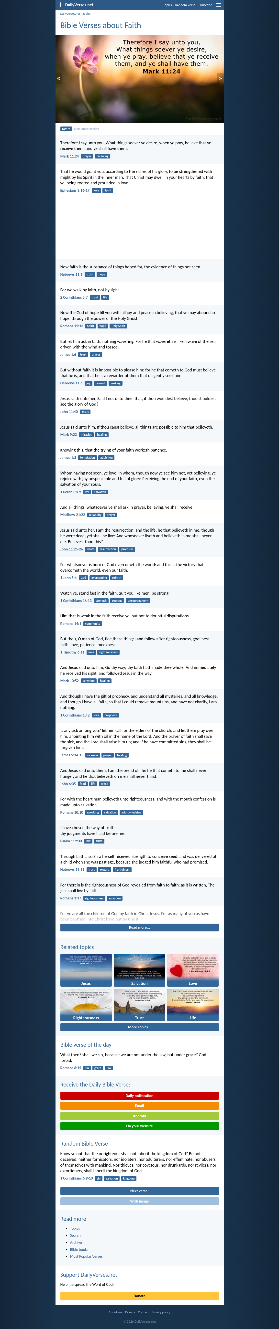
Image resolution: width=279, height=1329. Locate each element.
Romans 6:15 (70, 1067)
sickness (92, 755)
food (83, 784)
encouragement (138, 600)
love (96, 190)
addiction (106, 457)
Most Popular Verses (86, 1256)
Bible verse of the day (86, 1044)
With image (139, 1201)
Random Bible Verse (84, 1143)
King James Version (86, 129)
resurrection (108, 549)
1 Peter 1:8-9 (70, 492)
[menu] (219, 6)
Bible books (79, 1249)
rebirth (116, 578)
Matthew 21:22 (72, 514)
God (83, 578)
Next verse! (139, 1191)
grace (97, 1068)
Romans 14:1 (70, 623)
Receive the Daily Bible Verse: (95, 1084)
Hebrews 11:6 (71, 383)
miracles (86, 434)
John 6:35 (68, 783)
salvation (100, 492)
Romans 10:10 (71, 812)
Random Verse (185, 5)
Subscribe (205, 5)
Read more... (139, 927)
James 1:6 (68, 354)
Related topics (77, 946)
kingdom (129, 1178)
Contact (143, 1312)
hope (102, 274)
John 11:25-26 (71, 549)
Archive (76, 1242)
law (88, 841)
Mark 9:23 (68, 434)
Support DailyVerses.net (88, 1274)
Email (139, 1105)
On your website (139, 1126)
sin (87, 1068)
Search (75, 1235)
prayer (87, 156)
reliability (95, 515)
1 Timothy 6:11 (72, 652)
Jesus (85, 412)
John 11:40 (69, 411)
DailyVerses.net (70, 13)
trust (95, 297)
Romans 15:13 (71, 326)
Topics (167, 5)
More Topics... (139, 1027)
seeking (116, 383)
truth (90, 274)
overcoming (99, 578)
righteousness (108, 652)
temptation (87, 457)
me (71, 1284)
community (92, 623)
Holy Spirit (118, 326)
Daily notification (139, 1095)
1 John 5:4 (68, 577)
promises (127, 549)
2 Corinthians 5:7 (74, 297)
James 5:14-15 (71, 755)
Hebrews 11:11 (72, 869)
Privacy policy (161, 1312)
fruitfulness (122, 869)
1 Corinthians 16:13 (76, 600)
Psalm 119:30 (71, 841)
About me (115, 1312)
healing (102, 434)
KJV (66, 129)
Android (139, 1116)
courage (117, 600)
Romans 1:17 (70, 898)
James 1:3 (68, 457)
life (105, 297)
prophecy (110, 715)
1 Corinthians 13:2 (75, 715)
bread (104, 784)
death (90, 549)
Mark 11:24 (69, 156)
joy (88, 383)
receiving (103, 156)
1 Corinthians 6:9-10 (76, 1178)
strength (101, 600)
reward (100, 383)
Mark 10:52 (69, 680)
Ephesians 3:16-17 (75, 190)
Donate (139, 1296)
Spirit (108, 190)
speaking (93, 812)
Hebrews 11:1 (71, 274)
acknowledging (131, 812)
